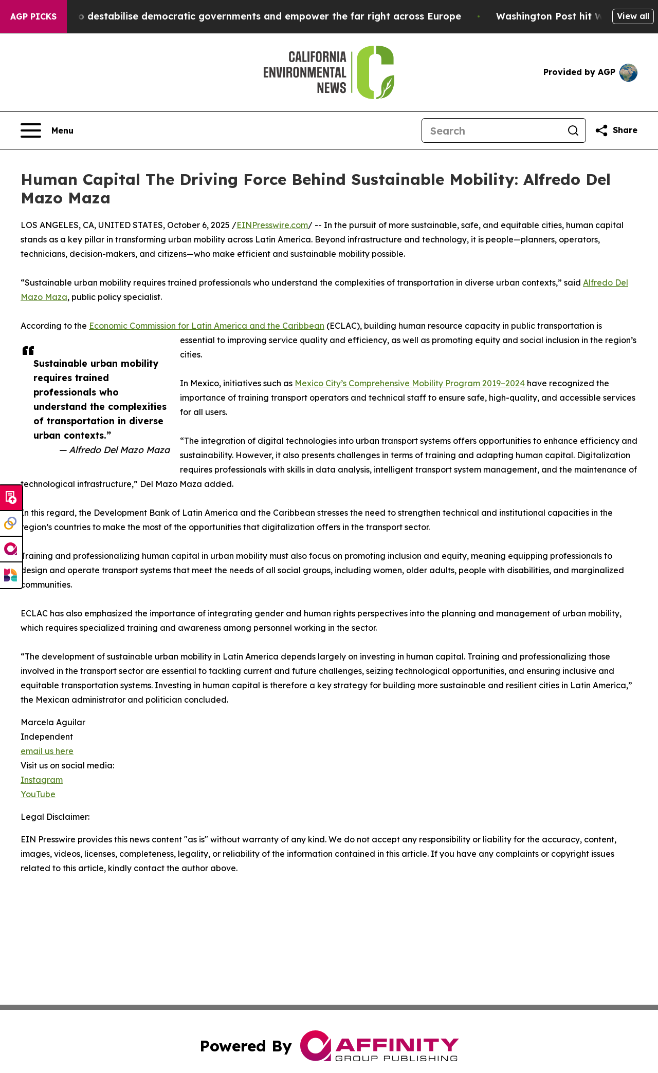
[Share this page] (615, 130)
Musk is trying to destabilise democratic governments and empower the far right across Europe (242, 16)
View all (633, 16)
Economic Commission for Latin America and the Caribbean (206, 326)
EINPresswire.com (272, 225)
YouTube (38, 794)
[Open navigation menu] (47, 130)
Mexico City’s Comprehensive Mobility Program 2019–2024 (410, 383)
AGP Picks (33, 16)
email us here (47, 751)
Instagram (42, 780)
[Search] (491, 130)
